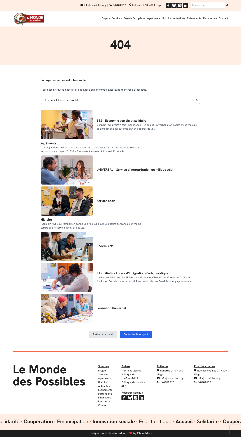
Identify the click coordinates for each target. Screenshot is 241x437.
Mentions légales (131, 371)
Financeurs (104, 398)
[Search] (120, 100)
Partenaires (105, 394)
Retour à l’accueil (103, 334)
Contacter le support (136, 334)
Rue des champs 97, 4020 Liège (210, 372)
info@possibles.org (93, 5)
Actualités (179, 18)
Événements (194, 18)
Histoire (166, 18)
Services (117, 18)
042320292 (117, 5)
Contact (223, 18)
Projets (106, 18)
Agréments (153, 18)
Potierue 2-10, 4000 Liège (145, 5)
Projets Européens (134, 18)
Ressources (210, 18)
